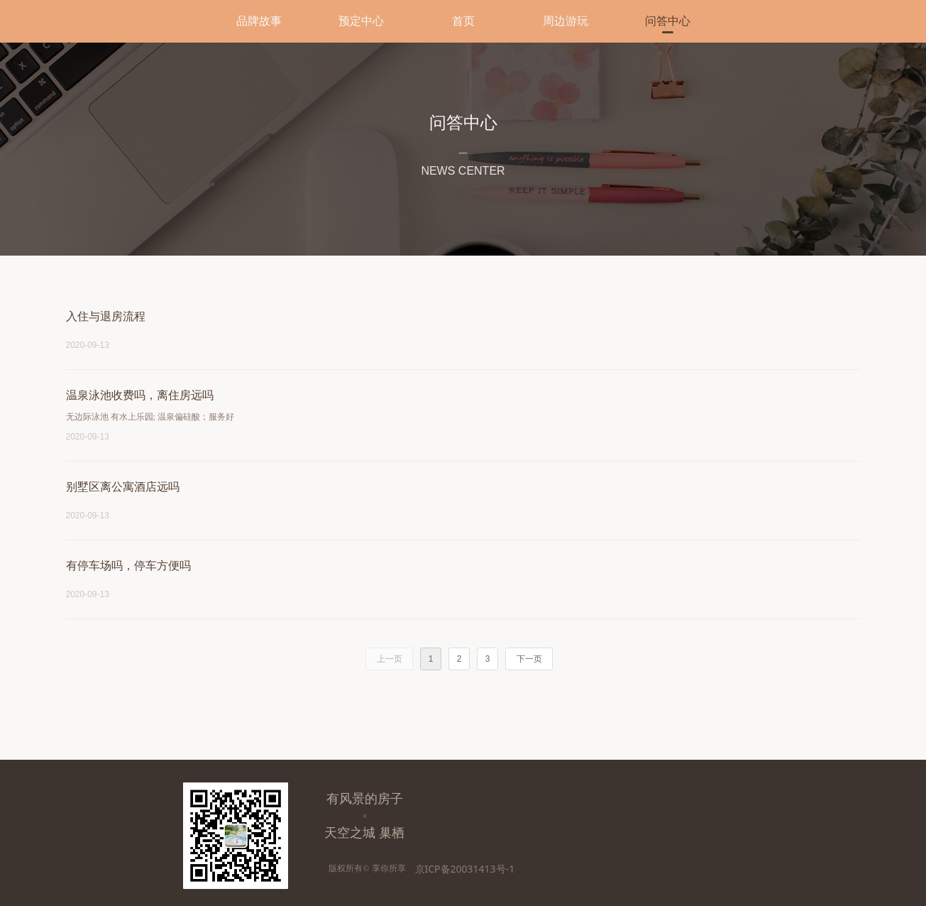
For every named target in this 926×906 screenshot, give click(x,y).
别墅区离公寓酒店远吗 (123, 487)
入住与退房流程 (105, 316)
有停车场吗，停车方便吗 (128, 566)
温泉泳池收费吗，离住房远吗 (140, 395)
